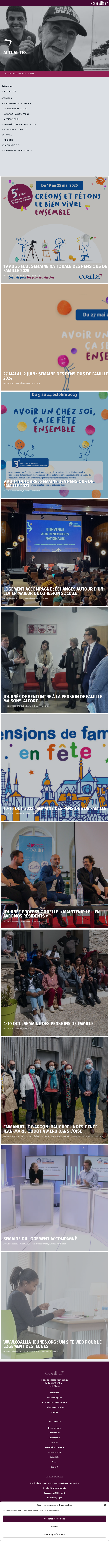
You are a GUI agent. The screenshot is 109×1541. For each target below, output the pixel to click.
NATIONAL (6, 134)
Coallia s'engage (54, 1484)
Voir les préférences (54, 1534)
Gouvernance (54, 1445)
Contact (54, 1474)
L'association (54, 1429)
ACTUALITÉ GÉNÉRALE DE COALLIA (18, 124)
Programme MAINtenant (54, 1500)
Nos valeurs (55, 1440)
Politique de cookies (55, 1415)
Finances (54, 1450)
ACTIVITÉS (6, 98)
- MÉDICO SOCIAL (10, 119)
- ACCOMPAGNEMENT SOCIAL (16, 103)
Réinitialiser (8, 91)
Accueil (8, 74)
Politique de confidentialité (54, 1410)
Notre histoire (54, 1435)
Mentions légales (54, 1405)
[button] (104, 1505)
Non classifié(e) (10, 145)
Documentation (54, 1459)
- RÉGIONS (7, 140)
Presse (54, 1469)
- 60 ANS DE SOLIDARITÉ (14, 129)
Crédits (54, 1419)
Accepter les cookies (54, 1519)
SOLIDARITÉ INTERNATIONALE (16, 150)
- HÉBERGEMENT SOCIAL (14, 108)
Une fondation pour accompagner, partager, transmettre (54, 1490)
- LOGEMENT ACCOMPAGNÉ (15, 114)
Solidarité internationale (54, 1495)
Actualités (54, 1400)
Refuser (54, 1526)
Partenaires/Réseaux (54, 1455)
